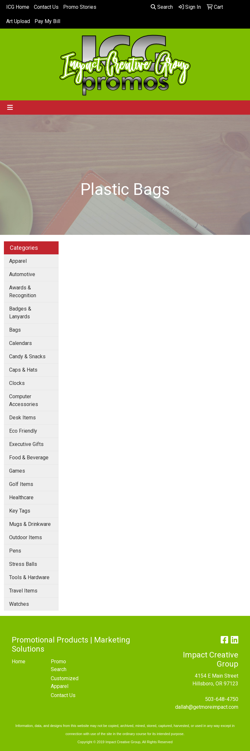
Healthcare (21, 497)
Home (18, 661)
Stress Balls (23, 564)
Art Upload (18, 21)
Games (17, 471)
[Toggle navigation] (10, 107)
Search (162, 7)
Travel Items (23, 591)
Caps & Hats (23, 370)
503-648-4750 (221, 699)
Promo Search (58, 665)
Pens (15, 551)
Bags (15, 330)
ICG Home (17, 7)
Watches (19, 604)
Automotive (22, 274)
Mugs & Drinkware (30, 524)
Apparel (18, 261)
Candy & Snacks (27, 356)
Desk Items (22, 417)
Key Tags (19, 511)
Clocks (17, 383)
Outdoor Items (25, 537)
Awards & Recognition (22, 292)
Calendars (20, 343)
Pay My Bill (47, 21)
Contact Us (46, 7)
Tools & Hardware (29, 577)
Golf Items (21, 484)
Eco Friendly (23, 431)
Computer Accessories (23, 400)
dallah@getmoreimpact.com (206, 707)
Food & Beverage (29, 457)
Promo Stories (79, 7)
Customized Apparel (64, 682)
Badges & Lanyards (20, 313)
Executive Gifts (26, 444)
